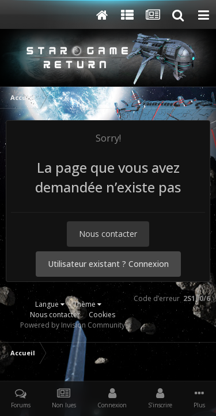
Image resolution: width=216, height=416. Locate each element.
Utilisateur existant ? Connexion (108, 263)
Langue (50, 304)
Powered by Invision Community (72, 325)
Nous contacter (108, 233)
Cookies (102, 315)
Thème (87, 304)
